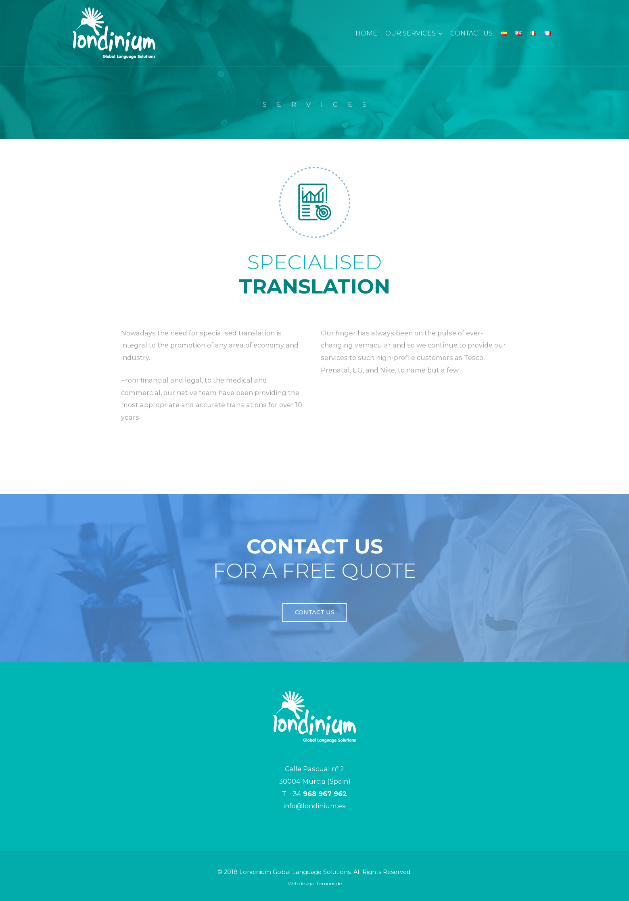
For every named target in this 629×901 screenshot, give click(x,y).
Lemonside (329, 883)
